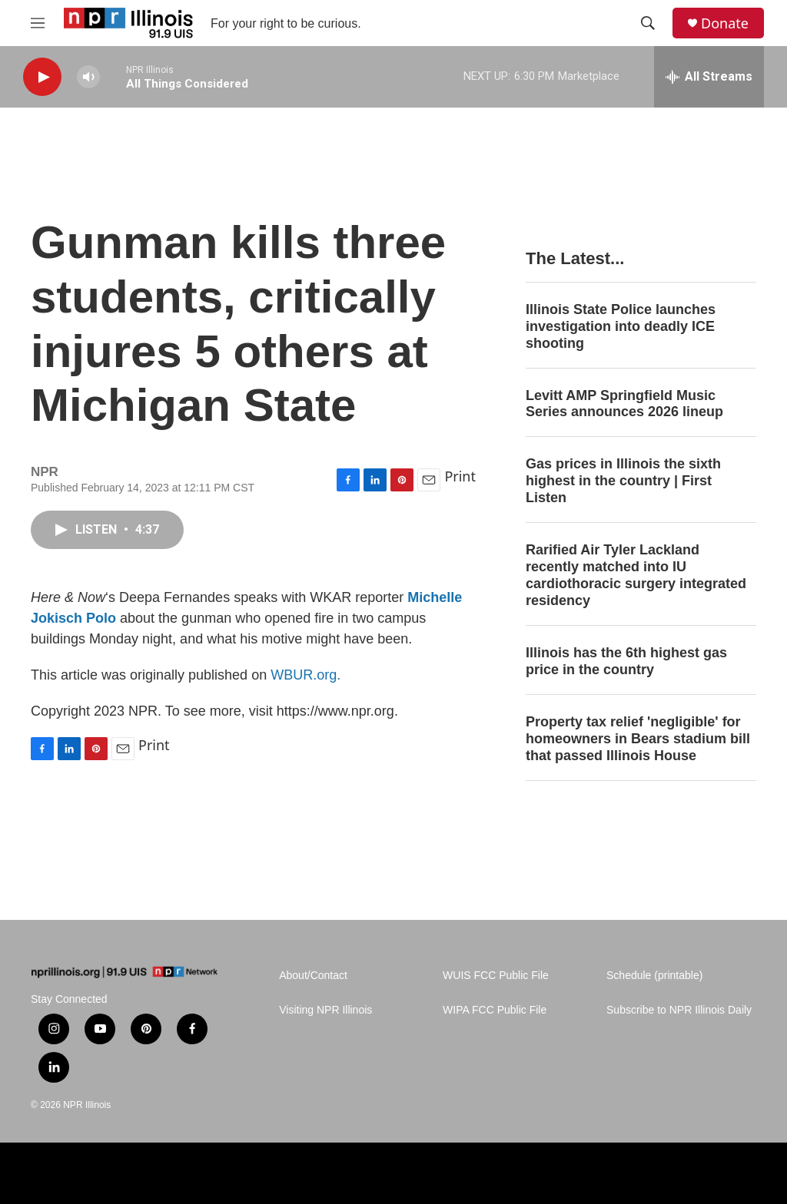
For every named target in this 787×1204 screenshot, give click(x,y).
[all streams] (709, 77)
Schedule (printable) (654, 975)
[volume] (88, 77)
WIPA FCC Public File (494, 1010)
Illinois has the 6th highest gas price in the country (626, 661)
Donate (725, 23)
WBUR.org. (305, 675)
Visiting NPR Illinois (325, 1010)
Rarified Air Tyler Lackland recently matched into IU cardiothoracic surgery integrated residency (636, 575)
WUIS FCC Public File (496, 975)
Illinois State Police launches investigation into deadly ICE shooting (621, 326)
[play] (42, 77)
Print (460, 476)
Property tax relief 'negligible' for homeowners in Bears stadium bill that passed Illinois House (638, 738)
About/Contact (313, 975)
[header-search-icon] (647, 23)
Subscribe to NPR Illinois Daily (679, 1010)
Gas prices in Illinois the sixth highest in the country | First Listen (623, 480)
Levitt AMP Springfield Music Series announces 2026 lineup (624, 404)
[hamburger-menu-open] (37, 23)
